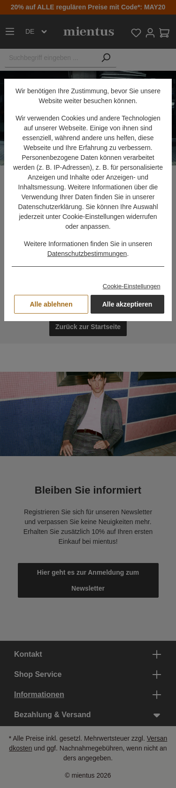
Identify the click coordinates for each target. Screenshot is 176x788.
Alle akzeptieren (127, 304)
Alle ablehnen (51, 304)
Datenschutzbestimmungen (87, 253)
